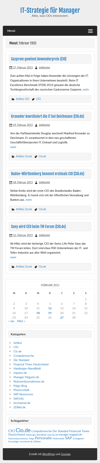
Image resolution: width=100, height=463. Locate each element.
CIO (27, 98)
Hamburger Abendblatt (27, 368)
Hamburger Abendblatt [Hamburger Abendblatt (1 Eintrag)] (36, 434)
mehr (86, 89)
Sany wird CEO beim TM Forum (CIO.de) (38, 226)
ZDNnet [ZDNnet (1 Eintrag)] (37, 441)
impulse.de (20, 372)
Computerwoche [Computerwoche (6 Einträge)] (41, 431)
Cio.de (28, 156)
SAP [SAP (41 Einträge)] (68, 438)
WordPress (48, 454)
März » (21, 321)
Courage (65, 454)
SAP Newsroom (23, 394)
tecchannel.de (22, 402)
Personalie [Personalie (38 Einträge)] (43, 438)
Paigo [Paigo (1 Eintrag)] (31, 438)
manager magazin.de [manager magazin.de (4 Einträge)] (70, 434)
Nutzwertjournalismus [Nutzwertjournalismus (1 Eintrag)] (18, 438)
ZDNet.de (20, 407)
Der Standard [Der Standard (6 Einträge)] (60, 431)
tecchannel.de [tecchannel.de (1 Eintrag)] (26, 441)
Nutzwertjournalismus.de (29, 381)
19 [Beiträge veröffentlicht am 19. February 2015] (50, 313)
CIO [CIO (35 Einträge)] (11, 431)
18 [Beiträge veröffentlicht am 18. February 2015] (38, 313)
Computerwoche (24, 355)
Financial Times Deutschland (31, 364)
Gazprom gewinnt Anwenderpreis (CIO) (38, 59)
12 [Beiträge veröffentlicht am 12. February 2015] (50, 308)
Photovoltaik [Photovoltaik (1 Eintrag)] (58, 438)
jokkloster (44, 67)
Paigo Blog (20, 385)
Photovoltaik (21, 390)
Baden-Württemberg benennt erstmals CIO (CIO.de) (47, 173)
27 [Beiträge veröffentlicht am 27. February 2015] (62, 317)
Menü (11, 30)
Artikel (19, 98)
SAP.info (19, 398)
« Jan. (11, 321)
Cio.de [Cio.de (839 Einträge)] (23, 430)
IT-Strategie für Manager (50, 10)
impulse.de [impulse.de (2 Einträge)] (52, 434)
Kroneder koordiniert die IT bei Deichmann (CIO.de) (47, 116)
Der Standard (21, 360)
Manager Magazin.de (26, 377)
